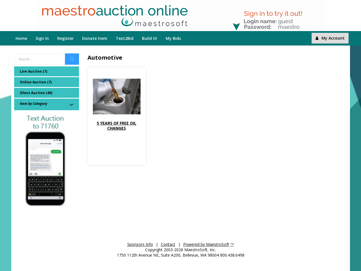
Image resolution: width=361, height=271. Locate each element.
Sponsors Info (140, 244)
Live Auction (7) (33, 71)
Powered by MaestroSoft (206, 244)
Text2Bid (125, 38)
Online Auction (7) (36, 82)
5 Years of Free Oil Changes (116, 125)
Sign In (42, 38)
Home (21, 38)
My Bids (173, 38)
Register (65, 38)
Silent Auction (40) (36, 92)
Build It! (149, 38)
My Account (330, 38)
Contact (168, 244)
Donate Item (94, 38)
